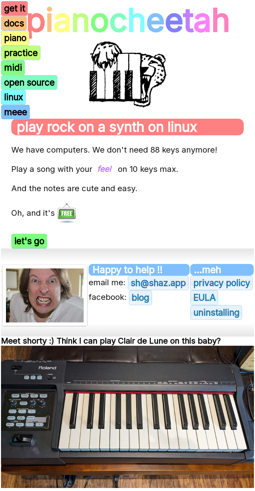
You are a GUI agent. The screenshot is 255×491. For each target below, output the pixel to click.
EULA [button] (204, 297)
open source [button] (29, 82)
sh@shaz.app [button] (158, 283)
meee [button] (15, 112)
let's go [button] (29, 241)
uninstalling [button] (216, 312)
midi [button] (13, 67)
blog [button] (140, 297)
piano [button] (15, 38)
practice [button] (21, 53)
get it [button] (14, 8)
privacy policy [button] (221, 283)
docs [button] (14, 23)
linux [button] (13, 97)
